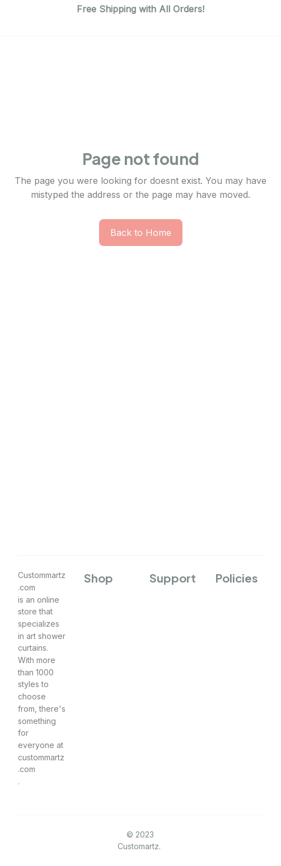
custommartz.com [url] (41, 763)
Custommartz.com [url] (41, 581)
